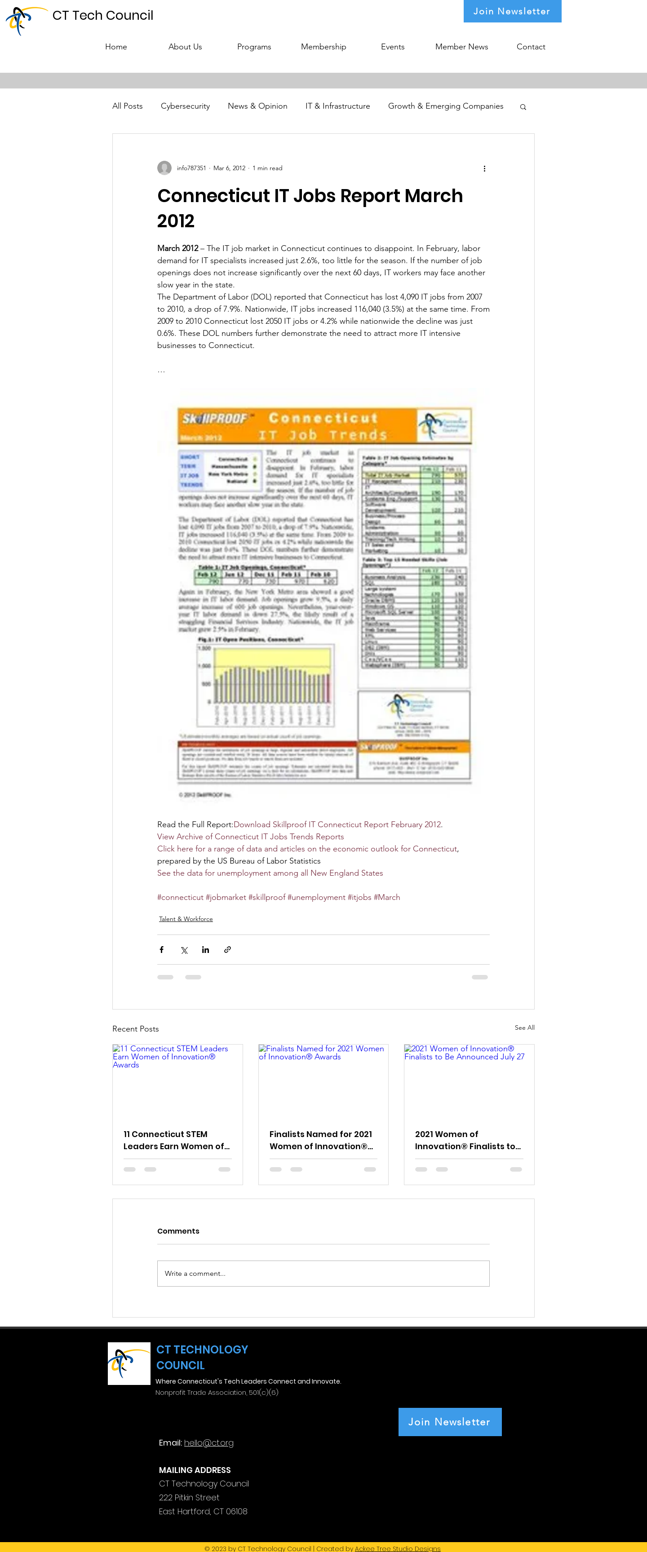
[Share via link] (227, 949)
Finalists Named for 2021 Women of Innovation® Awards (321, 1140)
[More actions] (484, 168)
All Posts (127, 106)
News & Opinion (258, 106)
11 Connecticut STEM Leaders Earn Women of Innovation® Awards (174, 1140)
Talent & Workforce (186, 919)
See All (525, 1027)
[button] (254, 42)
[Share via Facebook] (161, 949)
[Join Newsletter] (513, 11)
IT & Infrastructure (338, 106)
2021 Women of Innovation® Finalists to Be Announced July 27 (465, 1140)
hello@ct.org (209, 1442)
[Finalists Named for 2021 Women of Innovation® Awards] (324, 1081)
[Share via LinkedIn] (205, 949)
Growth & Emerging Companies (446, 106)
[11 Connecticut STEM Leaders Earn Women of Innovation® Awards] (178, 1081)
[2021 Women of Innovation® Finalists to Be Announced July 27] (469, 1081)
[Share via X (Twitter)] (183, 949)
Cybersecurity (185, 106)
